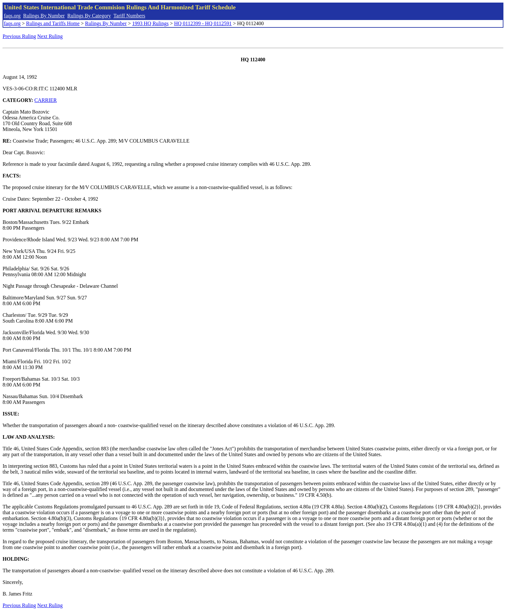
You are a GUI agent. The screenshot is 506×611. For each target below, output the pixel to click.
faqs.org (12, 15)
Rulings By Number (44, 15)
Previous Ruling (19, 36)
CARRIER (46, 100)
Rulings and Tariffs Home (53, 23)
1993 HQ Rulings (150, 23)
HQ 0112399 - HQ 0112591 (202, 23)
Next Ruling (50, 36)
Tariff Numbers (129, 15)
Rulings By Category (89, 15)
